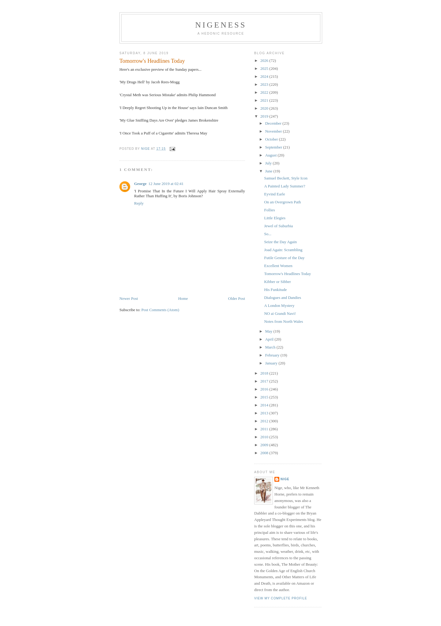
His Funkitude (275, 289)
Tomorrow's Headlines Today (287, 273)
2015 (264, 397)
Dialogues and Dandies (282, 297)
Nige (285, 479)
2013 (264, 413)
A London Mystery (279, 305)
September (274, 147)
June (269, 171)
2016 (264, 389)
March (271, 347)
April (270, 339)
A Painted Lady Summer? (284, 186)
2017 (264, 381)
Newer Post (128, 298)
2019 (264, 116)
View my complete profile (280, 598)
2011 (264, 429)
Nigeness (220, 25)
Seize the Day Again (280, 241)
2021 (264, 100)
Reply (139, 203)
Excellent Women (278, 265)
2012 (264, 421)
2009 (264, 445)
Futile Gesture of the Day (284, 257)
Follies (269, 210)
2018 (264, 373)
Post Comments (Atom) (160, 309)
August (271, 155)
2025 (264, 68)
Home (183, 298)
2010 (264, 437)
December (274, 123)
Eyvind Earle (274, 194)
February (273, 355)
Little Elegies (274, 218)
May (269, 331)
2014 (264, 405)
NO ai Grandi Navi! (280, 313)
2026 (264, 60)
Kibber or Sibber (277, 281)
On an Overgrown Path (282, 202)
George (140, 183)
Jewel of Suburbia (278, 226)
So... (267, 234)
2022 (264, 92)
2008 (264, 453)
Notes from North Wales (283, 321)
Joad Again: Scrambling (283, 249)
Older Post (236, 298)
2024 (264, 76)
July (269, 163)
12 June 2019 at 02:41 (165, 183)
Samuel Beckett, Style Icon (285, 178)
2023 (264, 84)
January (272, 363)
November (274, 131)
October (272, 139)
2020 (264, 108)
